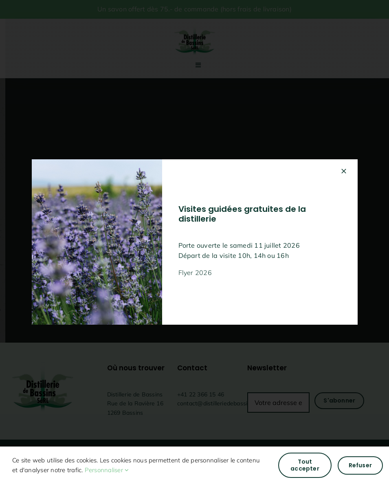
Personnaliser (107, 470)
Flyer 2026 (195, 272)
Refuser (360, 465)
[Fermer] (343, 171)
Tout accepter (304, 465)
